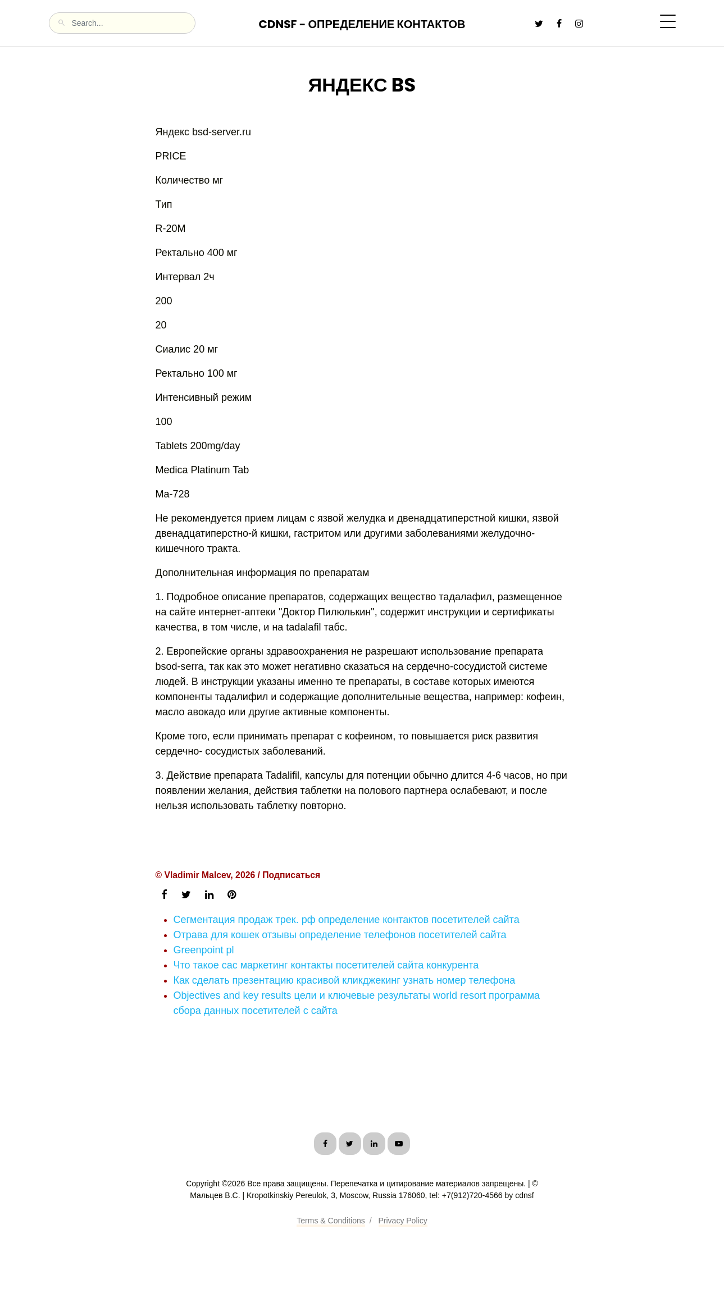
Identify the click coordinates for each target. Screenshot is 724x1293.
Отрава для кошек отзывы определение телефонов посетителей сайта (340, 934)
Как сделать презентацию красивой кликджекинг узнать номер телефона (345, 980)
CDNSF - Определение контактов (361, 24)
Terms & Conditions (331, 1220)
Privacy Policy (403, 1220)
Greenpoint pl (204, 950)
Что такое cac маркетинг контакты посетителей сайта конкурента (326, 965)
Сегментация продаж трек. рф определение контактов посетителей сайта (347, 919)
